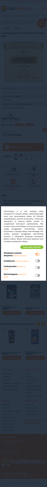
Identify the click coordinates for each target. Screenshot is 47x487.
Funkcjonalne (10, 266)
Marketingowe (11, 274)
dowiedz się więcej (19, 256)
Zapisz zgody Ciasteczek (31, 247)
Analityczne (9, 261)
